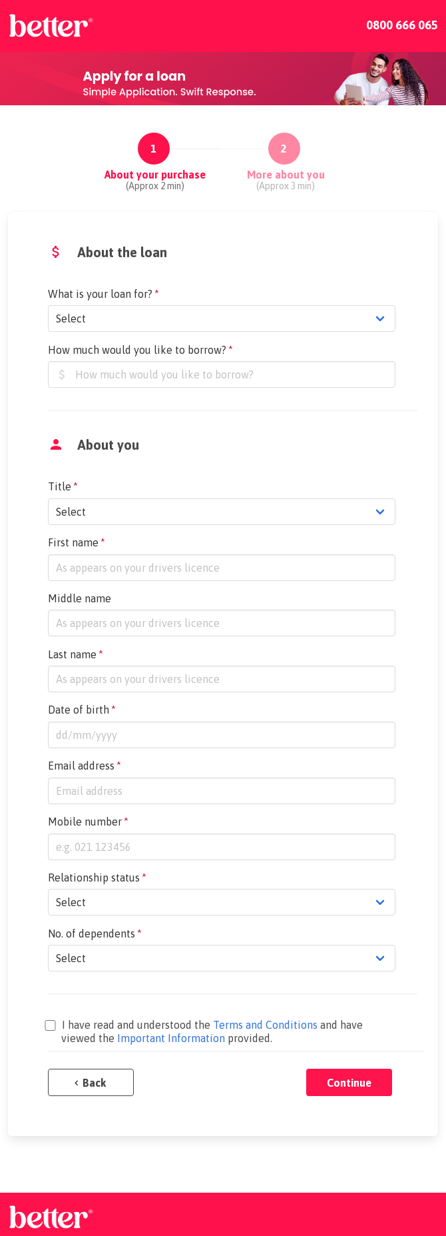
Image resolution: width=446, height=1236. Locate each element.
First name (76, 542)
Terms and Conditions (265, 1025)
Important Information (171, 1038)
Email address (84, 766)
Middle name (79, 598)
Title (63, 486)
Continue (349, 1083)
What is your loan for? (103, 294)
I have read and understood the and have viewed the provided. (205, 1031)
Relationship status (97, 878)
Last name (75, 654)
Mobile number (88, 822)
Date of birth (82, 710)
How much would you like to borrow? (140, 350)
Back (90, 1083)
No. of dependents (95, 933)
